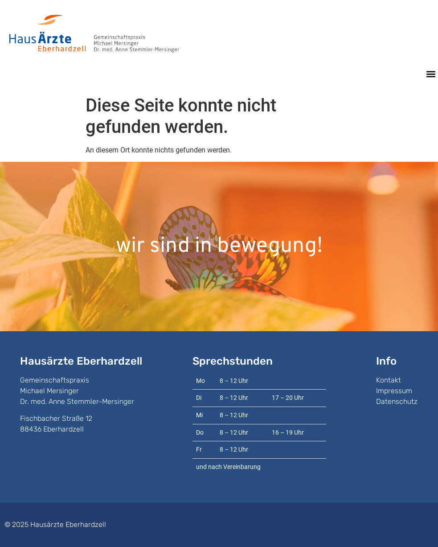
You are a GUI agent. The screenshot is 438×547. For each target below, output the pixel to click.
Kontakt (388, 380)
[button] (430, 74)
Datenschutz (397, 401)
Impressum (394, 391)
